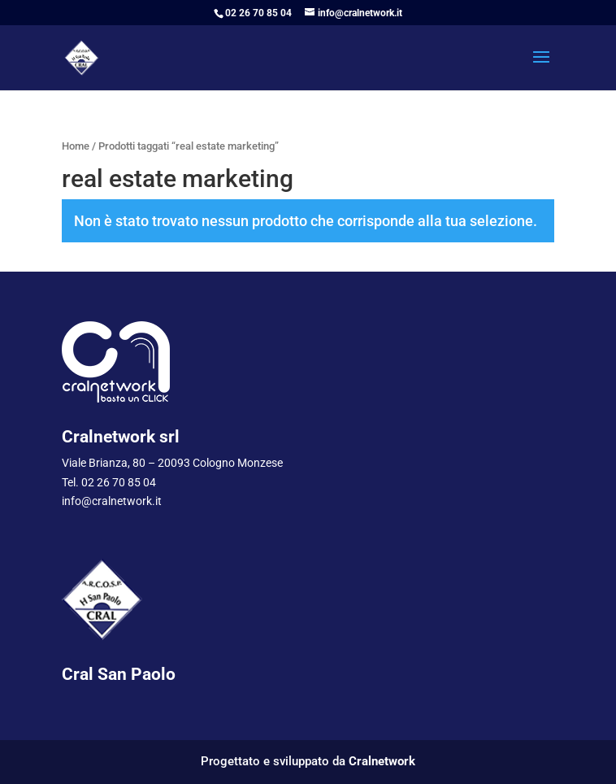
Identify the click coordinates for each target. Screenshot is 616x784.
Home (75, 146)
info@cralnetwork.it (112, 500)
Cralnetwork (382, 761)
